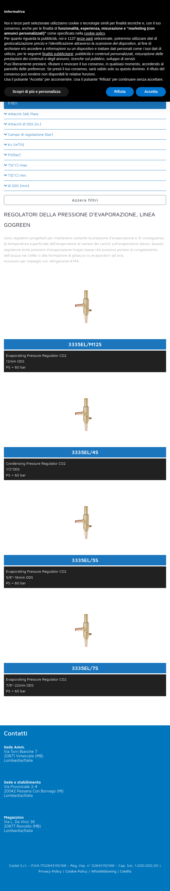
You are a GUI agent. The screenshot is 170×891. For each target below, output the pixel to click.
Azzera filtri (85, 200)
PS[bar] (12, 154)
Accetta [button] (151, 91)
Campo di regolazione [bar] (28, 134)
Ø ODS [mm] (16, 185)
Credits (125, 871)
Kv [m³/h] (14, 144)
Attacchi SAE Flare (21, 114)
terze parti (85, 38)
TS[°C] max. (16, 165)
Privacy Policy (50, 871)
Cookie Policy (76, 871)
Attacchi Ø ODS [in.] (22, 124)
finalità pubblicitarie (57, 54)
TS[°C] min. (15, 175)
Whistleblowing (103, 871)
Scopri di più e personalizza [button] (36, 91)
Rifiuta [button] (120, 91)
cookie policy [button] (94, 33)
